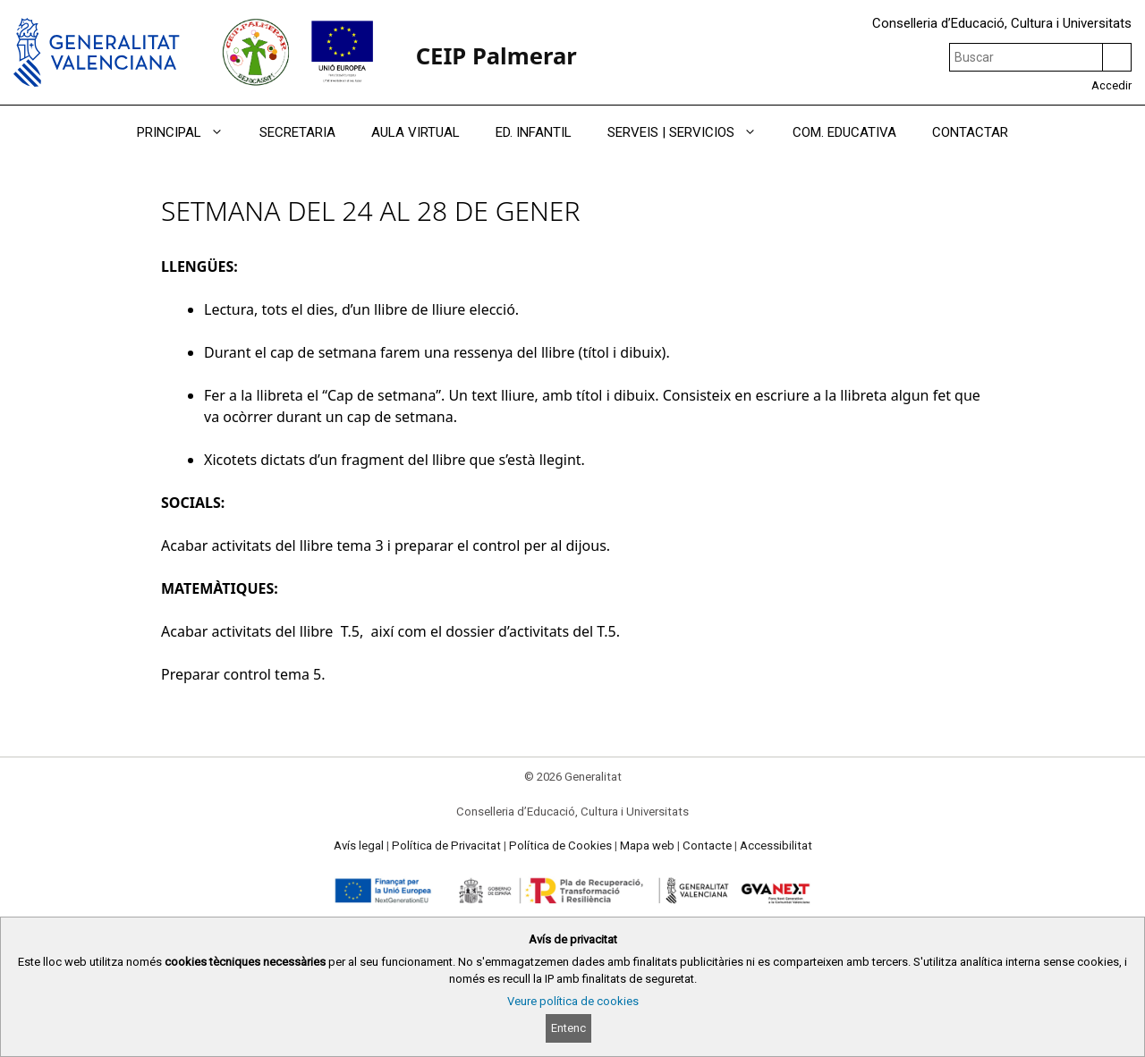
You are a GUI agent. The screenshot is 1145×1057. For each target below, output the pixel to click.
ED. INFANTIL (534, 132)
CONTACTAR (970, 132)
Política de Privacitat (446, 845)
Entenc (568, 1028)
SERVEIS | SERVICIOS (691, 132)
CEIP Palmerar (496, 56)
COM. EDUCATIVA (844, 132)
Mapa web (647, 845)
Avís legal (359, 845)
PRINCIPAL (189, 132)
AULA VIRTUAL (415, 132)
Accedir (1111, 85)
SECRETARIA (297, 132)
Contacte (707, 845)
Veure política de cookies (573, 1001)
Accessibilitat (776, 845)
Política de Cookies (560, 845)
